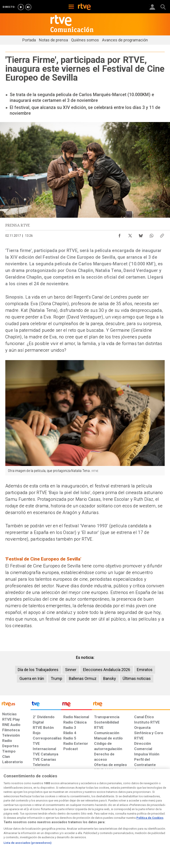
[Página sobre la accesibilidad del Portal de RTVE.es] (100, 807)
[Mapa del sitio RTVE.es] (117, 809)
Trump (56, 678)
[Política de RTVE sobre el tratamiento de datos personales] (27, 809)
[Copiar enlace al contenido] (162, 234)
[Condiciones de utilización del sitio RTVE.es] (7, 809)
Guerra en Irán (31, 678)
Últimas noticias (137, 678)
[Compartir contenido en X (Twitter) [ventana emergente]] (130, 234)
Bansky (109, 678)
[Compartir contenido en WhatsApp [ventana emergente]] (151, 234)
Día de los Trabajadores (38, 669)
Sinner (70, 669)
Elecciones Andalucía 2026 (106, 669)
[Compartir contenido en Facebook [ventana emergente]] (119, 234)
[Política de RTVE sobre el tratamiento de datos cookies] (52, 809)
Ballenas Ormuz (83, 678)
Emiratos (145, 669)
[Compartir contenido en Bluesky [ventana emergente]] (140, 234)
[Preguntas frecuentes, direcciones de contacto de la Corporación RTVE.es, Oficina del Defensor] (132, 807)
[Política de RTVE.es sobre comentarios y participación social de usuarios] (155, 809)
